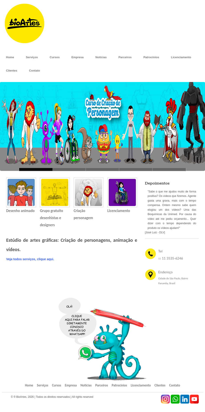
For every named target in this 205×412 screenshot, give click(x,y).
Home (10, 57)
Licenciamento (181, 57)
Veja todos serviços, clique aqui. (30, 259)
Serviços (32, 57)
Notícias (101, 57)
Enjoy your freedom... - (169, 169)
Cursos (55, 57)
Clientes (11, 70)
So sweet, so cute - (69, 169)
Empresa (77, 57)
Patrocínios (151, 57)
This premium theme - (102, 169)
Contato (34, 70)
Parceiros (125, 57)
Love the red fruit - (136, 169)
